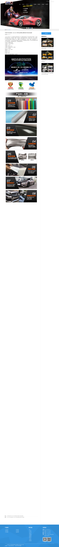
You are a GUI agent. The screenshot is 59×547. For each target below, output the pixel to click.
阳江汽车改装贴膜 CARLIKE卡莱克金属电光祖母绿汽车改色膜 (16, 517)
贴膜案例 (39, 4)
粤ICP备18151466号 (21, 544)
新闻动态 (31, 4)
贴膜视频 (35, 4)
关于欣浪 (27, 4)
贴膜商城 (46, 4)
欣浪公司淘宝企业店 (11, 545)
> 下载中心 (30, 538)
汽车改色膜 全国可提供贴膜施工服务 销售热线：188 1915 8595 (50, 1)
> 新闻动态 (30, 533)
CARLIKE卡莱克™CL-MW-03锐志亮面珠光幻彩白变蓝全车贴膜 (47, 74)
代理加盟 (43, 4)
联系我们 (50, 4)
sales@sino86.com (48, 529)
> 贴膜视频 (30, 534)
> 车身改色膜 (6, 529)
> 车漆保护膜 (17, 529)
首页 (20, 4)
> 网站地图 (30, 540)
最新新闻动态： (44, 36)
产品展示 (23, 4)
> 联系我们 (30, 539)
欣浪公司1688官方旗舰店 (18, 545)
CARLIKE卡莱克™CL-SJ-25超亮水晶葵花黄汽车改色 (47, 61)
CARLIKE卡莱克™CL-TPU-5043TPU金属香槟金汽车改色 (47, 48)
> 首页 (29, 529)
